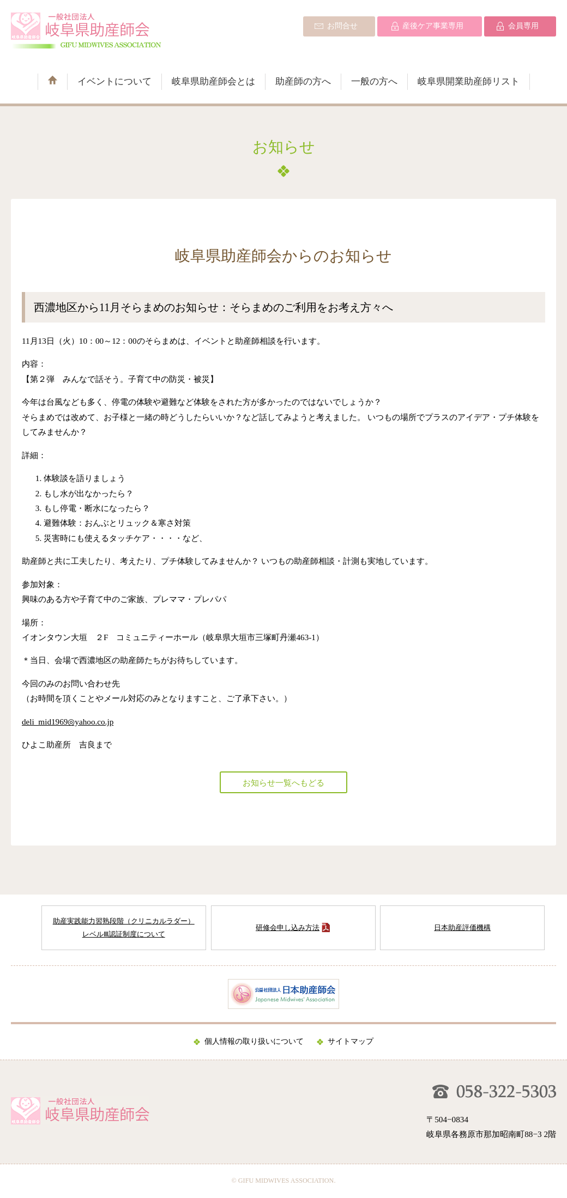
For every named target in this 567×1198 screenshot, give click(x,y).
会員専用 (523, 26)
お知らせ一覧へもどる (283, 782)
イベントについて (114, 81)
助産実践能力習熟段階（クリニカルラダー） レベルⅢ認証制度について (124, 927)
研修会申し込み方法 (287, 927)
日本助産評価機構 (462, 927)
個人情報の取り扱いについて (254, 1041)
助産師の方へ (303, 81)
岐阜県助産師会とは (213, 81)
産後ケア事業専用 (432, 26)
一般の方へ (374, 81)
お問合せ (342, 26)
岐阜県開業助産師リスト (469, 81)
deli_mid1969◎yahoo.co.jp (67, 721)
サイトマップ (350, 1041)
